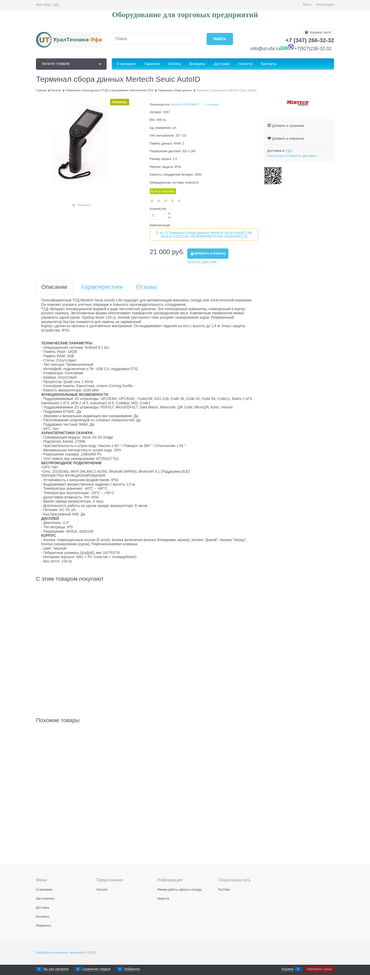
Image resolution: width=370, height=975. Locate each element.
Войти (307, 4)
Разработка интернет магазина (60, 952)
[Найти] (220, 39)
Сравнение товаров (96, 969)
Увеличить (84, 205)
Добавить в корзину (210, 253)
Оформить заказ (319, 969)
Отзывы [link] (146, 287)
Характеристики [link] (102, 287)
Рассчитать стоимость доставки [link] (291, 156)
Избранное (132, 969)
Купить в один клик (202, 262)
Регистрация (325, 4)
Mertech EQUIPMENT (185, 104)
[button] (169, 213)
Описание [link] (54, 287)
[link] (56, 5)
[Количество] (157, 215)
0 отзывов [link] (211, 104)
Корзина (287, 969)
